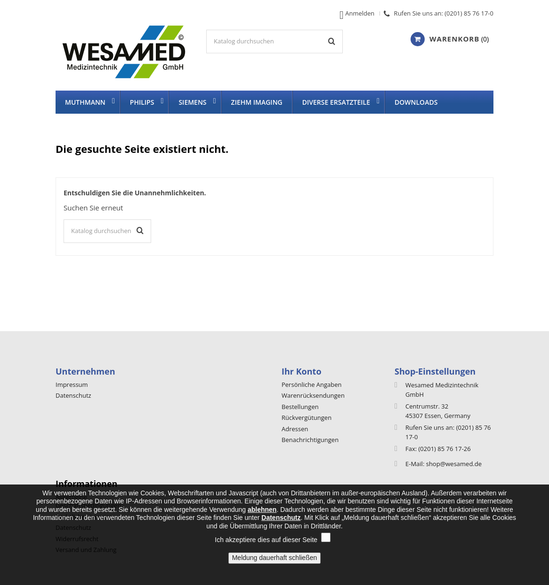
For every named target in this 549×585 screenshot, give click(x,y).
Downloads (416, 102)
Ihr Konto (302, 371)
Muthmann (85, 102)
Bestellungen (300, 406)
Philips (142, 102)
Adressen (295, 429)
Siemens (192, 102)
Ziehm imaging (257, 102)
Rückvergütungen (306, 417)
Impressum (72, 384)
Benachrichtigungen (310, 439)
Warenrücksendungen (313, 395)
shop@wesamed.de (454, 464)
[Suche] (274, 41)
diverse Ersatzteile (336, 102)
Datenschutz (73, 395)
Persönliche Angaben (312, 384)
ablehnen (262, 519)
